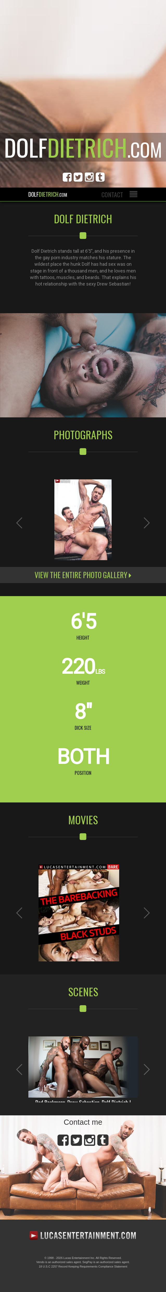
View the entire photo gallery (83, 575)
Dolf (47, 194)
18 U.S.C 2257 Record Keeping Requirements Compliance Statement (83, 1266)
